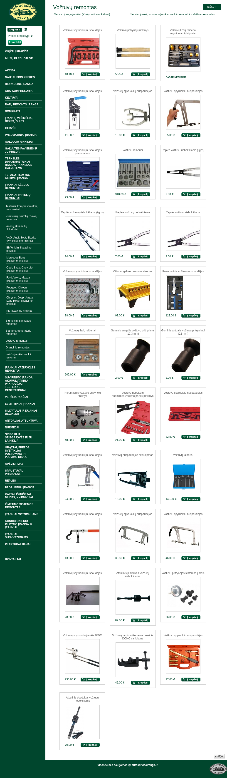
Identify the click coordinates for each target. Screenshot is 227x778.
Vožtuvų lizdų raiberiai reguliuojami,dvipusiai (183, 32)
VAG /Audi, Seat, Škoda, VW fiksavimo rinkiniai (21, 239)
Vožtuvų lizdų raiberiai (82, 330)
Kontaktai (13, 559)
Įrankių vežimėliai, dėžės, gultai (19, 120)
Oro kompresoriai (19, 90)
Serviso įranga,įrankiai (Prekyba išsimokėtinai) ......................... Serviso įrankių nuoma (105, 14)
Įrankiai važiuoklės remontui (20, 369)
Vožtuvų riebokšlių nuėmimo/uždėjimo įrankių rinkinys (132, 394)
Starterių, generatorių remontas (18, 332)
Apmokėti (15, 42)
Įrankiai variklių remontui (17, 196)
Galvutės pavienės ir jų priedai (21, 150)
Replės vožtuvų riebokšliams (133, 212)
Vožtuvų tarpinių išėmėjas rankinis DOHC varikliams (132, 637)
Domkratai (13, 111)
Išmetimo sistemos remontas (19, 506)
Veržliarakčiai (16, 397)
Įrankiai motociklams (21, 514)
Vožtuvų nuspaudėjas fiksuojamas (132, 455)
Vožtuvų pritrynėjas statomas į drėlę (183, 573)
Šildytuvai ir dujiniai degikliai (21, 412)
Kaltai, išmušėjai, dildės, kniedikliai (19, 496)
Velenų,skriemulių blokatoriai (16, 228)
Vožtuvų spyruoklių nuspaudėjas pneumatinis (82, 152)
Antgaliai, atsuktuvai (21, 420)
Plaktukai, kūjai (17, 544)
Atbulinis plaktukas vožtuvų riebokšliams (132, 575)
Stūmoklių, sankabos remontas (18, 322)
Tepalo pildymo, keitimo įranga (17, 176)
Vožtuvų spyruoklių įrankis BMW (82, 635)
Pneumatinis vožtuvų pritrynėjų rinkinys (82, 394)
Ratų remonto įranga (22, 104)
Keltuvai (11, 97)
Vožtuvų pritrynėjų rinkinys (132, 30)
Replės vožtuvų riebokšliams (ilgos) (183, 150)
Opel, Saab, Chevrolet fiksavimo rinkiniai (19, 269)
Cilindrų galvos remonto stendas (132, 271)
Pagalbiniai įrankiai (20, 487)
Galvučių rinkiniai (19, 141)
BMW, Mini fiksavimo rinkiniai (19, 249)
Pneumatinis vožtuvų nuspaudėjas (183, 271)
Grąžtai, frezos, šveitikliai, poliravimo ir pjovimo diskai (17, 452)
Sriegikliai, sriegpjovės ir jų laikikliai (18, 437)
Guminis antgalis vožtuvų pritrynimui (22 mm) (183, 332)
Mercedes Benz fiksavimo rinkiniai (17, 259)
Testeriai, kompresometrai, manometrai (22, 208)
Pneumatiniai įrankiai (21, 135)
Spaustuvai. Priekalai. (14, 472)
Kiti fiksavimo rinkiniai (19, 310)
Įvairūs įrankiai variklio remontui (19, 356)
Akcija (10, 70)
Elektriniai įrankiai (20, 403)
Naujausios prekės (20, 77)
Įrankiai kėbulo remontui (17, 186)
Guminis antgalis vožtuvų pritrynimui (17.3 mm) (133, 332)
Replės (10, 480)
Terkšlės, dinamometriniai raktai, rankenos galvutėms (18, 163)
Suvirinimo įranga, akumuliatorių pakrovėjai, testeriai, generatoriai (19, 384)
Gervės (10, 128)
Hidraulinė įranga (19, 84)
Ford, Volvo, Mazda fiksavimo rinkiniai (18, 279)
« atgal (219, 756)
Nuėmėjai (12, 427)
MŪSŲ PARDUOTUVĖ (19, 58)
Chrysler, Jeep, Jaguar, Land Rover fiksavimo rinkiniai (20, 301)
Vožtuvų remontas (16, 340)
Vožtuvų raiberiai (133, 150)
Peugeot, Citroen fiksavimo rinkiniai (17, 289)
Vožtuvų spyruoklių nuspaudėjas (82, 30)
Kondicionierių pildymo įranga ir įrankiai (18, 524)
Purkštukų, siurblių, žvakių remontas (21, 218)
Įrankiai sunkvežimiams (16, 536)
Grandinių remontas (18, 347)
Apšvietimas (14, 463)
